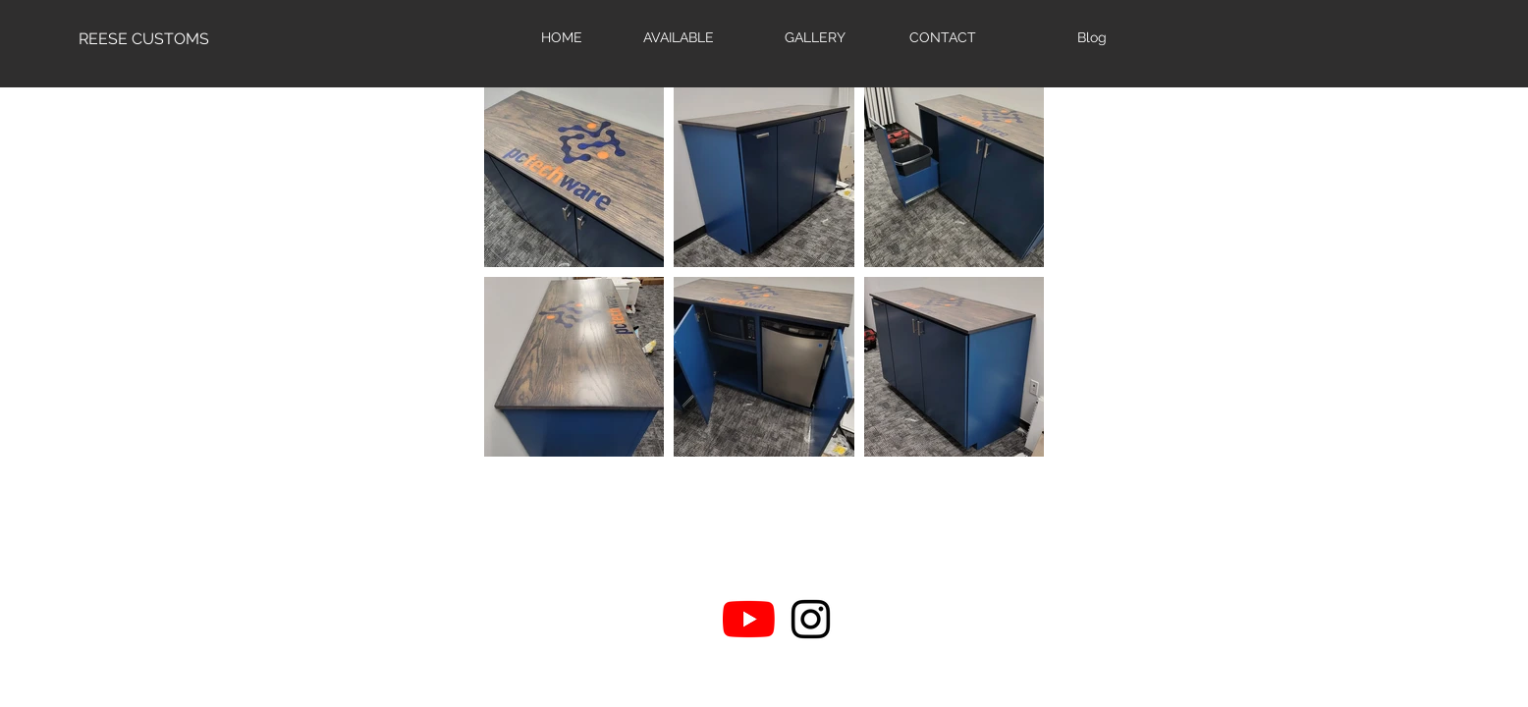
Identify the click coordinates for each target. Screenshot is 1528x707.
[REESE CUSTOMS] (144, 39)
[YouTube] (749, 619)
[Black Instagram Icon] (811, 619)
